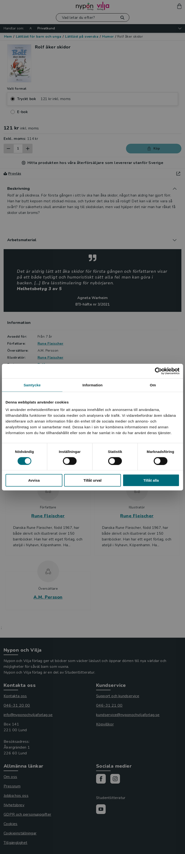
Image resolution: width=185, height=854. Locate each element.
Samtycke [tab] (32, 385)
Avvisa (34, 480)
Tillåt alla (151, 480)
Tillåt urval (93, 480)
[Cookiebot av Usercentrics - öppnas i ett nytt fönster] (158, 371)
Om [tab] (153, 385)
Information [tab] (92, 385)
